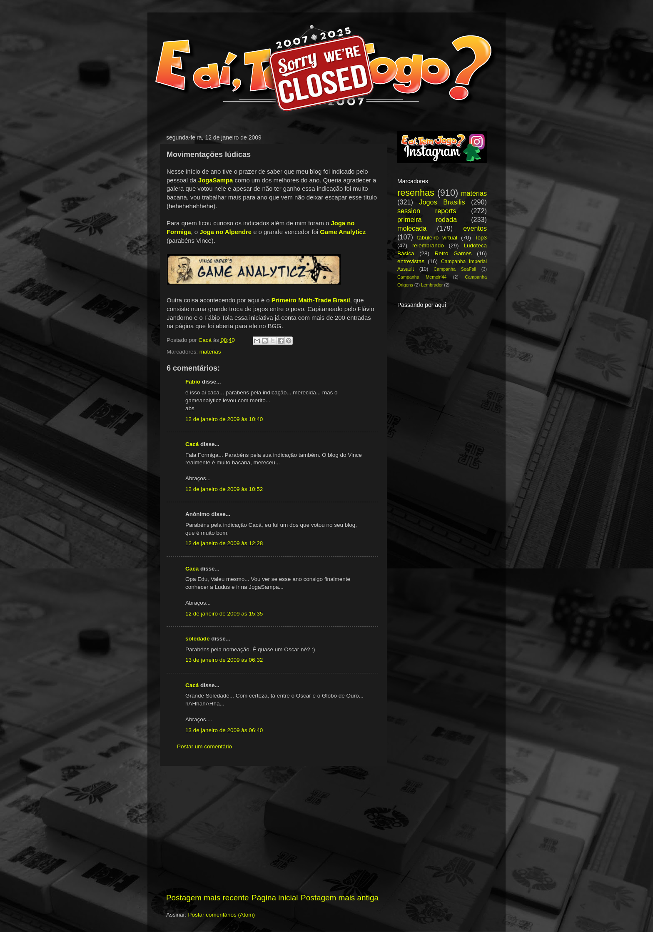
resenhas (415, 192)
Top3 (481, 237)
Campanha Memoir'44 (421, 276)
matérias (210, 352)
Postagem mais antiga (340, 897)
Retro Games (452, 253)
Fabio (192, 382)
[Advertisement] (272, 829)
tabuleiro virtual (437, 237)
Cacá (192, 444)
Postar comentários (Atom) (221, 915)
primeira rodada (427, 219)
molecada (411, 228)
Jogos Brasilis (442, 202)
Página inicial (275, 897)
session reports (426, 210)
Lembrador (432, 284)
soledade (197, 638)
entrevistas (410, 261)
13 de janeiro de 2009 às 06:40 (224, 730)
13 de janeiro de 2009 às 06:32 (224, 660)
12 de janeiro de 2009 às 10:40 (224, 419)
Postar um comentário (204, 746)
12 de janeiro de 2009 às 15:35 (224, 614)
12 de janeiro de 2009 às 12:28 (224, 543)
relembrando (428, 245)
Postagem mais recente (207, 897)
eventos (475, 228)
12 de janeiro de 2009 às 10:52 (224, 489)
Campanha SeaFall (455, 269)
